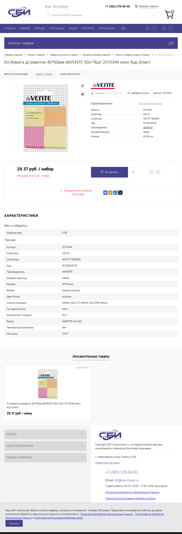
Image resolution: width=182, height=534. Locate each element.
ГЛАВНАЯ (9, 28)
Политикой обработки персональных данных (106, 514)
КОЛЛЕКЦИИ (56, 28)
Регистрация (60, 6)
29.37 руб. (19, 413)
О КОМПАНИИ (107, 28)
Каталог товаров (91, 43)
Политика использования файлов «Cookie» (130, 498)
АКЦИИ (73, 28)
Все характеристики (150, 103)
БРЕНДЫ (40, 28)
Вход (48, 6)
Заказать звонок (149, 6)
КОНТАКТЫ (87, 28)
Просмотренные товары (91, 357)
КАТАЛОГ (25, 28)
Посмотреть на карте (107, 462)
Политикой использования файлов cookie (58, 517)
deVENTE (147, 127)
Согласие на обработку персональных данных (132, 492)
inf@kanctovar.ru (126, 480)
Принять (14, 523)
